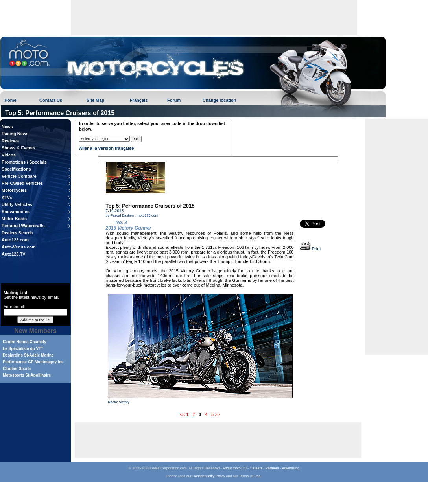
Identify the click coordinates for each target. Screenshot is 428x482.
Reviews (10, 140)
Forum (174, 100)
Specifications (16, 169)
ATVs (7, 197)
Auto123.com (15, 239)
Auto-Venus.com (19, 247)
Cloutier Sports (17, 368)
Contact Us (50, 100)
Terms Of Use (249, 476)
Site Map (95, 100)
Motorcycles (14, 190)
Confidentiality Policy (208, 476)
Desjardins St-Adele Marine (28, 355)
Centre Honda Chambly (24, 342)
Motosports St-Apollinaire (27, 375)
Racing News (15, 133)
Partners (272, 468)
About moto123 (235, 468)
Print (310, 249)
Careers (256, 468)
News (7, 126)
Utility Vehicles (17, 204)
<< (182, 414)
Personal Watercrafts (23, 225)
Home (10, 100)
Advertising (290, 468)
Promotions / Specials (24, 162)
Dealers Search (17, 232)
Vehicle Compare (19, 176)
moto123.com (148, 215)
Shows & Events (18, 147)
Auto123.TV (14, 254)
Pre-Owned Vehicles (22, 183)
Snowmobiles (16, 211)
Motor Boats (14, 218)
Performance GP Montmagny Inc (33, 362)
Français (139, 100)
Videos (9, 155)
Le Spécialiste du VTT (23, 348)
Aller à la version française (106, 148)
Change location (219, 100)
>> (217, 414)
